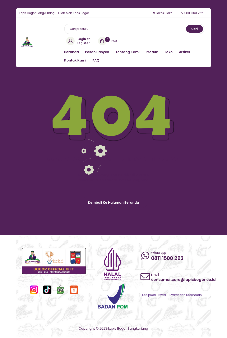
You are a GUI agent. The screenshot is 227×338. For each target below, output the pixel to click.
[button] (113, 202)
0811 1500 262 (167, 258)
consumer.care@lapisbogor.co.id (183, 279)
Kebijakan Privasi (154, 295)
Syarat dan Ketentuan (186, 295)
